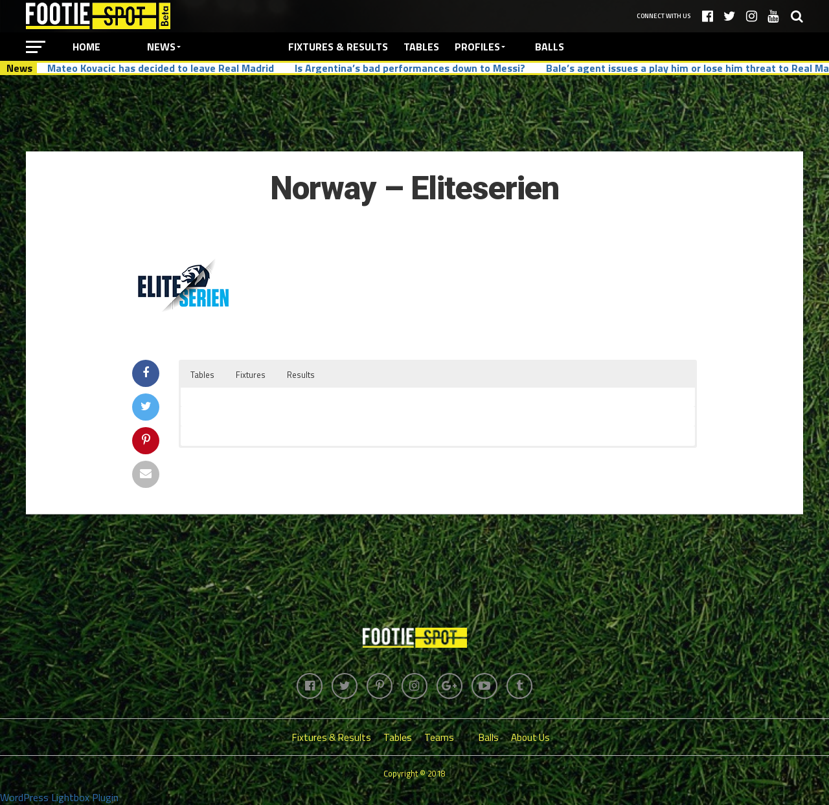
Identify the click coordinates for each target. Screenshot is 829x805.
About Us (530, 737)
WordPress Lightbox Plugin (59, 797)
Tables (421, 46)
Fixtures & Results (338, 46)
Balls (549, 46)
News (161, 46)
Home (86, 46)
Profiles (477, 46)
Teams (439, 737)
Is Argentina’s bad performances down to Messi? (410, 68)
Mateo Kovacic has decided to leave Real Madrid (160, 68)
